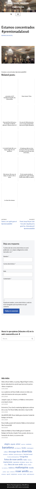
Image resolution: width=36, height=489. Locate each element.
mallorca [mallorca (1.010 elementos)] (11, 468)
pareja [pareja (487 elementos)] (4, 471)
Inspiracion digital (7, 35)
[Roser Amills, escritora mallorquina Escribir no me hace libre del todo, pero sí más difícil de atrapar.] (18, 6)
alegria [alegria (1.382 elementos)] (7, 444)
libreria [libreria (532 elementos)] (27, 462)
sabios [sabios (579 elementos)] (31, 472)
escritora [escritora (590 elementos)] (11, 454)
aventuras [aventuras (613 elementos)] (28, 444)
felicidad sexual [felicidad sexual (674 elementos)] (27, 454)
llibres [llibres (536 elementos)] (29, 464)
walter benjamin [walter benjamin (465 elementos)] (30, 474)
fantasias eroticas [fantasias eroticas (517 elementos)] (18, 454)
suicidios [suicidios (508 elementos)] (20, 474)
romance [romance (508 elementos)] (12, 471)
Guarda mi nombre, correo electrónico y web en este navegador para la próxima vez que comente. (17, 305)
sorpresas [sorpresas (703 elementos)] (14, 474)
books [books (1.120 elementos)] (24, 448)
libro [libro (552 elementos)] (31, 462)
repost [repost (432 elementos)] (8, 471)
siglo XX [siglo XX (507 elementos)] (8, 474)
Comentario (7, 279)
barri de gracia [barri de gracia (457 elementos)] (17, 448)
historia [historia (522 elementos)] (29, 459)
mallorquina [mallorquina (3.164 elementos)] (21, 467)
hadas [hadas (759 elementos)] (25, 460)
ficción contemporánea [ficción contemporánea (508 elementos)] (13, 457)
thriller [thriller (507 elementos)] (24, 474)
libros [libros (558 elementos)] (5, 464)
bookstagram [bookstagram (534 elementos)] (30, 448)
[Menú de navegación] (18, 14)
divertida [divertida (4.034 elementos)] (27, 451)
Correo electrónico (9, 264)
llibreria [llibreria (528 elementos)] (25, 464)
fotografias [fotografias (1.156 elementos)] (24, 457)
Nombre (6, 256)
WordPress (25, 485)
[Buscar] (11, 14)
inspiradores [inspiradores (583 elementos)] (16, 462)
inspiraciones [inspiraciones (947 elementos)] (7, 462)
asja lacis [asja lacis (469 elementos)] (23, 444)
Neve (8, 485)
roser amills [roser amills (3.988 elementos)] (22, 471)
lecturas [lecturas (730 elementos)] (22, 462)
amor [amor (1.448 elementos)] (18, 444)
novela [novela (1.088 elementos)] (31, 468)
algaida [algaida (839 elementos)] (12, 444)
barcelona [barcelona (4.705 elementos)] (8, 447)
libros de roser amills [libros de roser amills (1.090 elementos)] (15, 464)
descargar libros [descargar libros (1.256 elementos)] (15, 451)
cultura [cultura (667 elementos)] (6, 452)
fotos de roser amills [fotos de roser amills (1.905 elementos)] (13, 459)
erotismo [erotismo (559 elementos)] (5, 454)
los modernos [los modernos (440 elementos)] (5, 468)
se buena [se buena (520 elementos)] (3, 474)
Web (4, 271)
